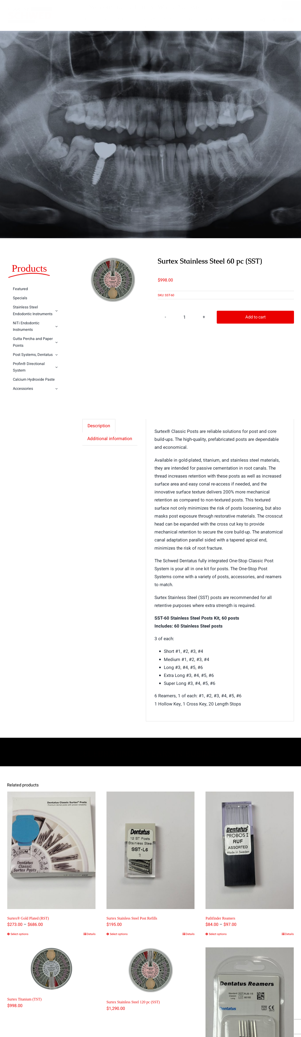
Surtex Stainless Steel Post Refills (131, 918)
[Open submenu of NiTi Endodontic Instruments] (57, 327)
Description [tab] (99, 426)
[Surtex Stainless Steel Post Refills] (150, 850)
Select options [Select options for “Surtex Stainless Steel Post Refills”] (119, 934)
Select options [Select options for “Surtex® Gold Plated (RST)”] (19, 934)
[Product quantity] (184, 317)
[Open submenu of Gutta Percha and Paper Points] (57, 343)
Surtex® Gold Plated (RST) (28, 918)
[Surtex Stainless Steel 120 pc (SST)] (150, 970)
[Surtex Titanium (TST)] (51, 969)
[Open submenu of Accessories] (57, 389)
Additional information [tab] (109, 438)
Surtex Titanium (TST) (24, 999)
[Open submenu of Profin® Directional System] (57, 368)
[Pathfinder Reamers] (250, 850)
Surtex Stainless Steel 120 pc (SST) (133, 1002)
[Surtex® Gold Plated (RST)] (51, 850)
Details (91, 934)
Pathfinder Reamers (220, 918)
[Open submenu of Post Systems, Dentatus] (57, 355)
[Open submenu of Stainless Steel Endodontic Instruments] (57, 311)
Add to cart (255, 317)
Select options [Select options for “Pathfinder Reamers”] (218, 934)
